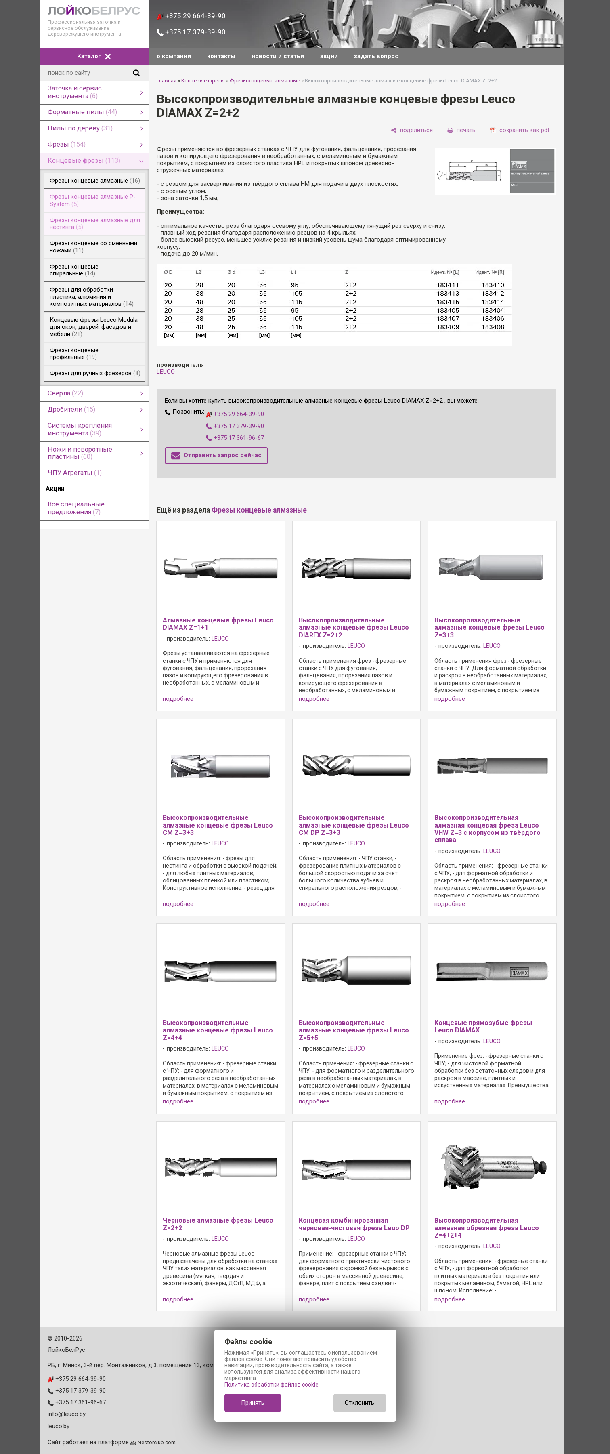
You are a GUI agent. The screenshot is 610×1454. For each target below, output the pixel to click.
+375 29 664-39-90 (191, 16)
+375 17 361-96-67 (235, 437)
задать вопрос (376, 56)
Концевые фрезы (203, 81)
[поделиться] (411, 130)
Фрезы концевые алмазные (265, 81)
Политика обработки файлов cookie (271, 1384)
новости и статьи (278, 56)
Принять (252, 1402)
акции (329, 56)
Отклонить (359, 1402)
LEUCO (166, 371)
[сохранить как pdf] (520, 130)
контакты (221, 56)
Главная (166, 81)
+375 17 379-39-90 (191, 32)
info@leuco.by (67, 1414)
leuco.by (58, 1426)
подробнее (178, 698)
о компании (174, 56)
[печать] (461, 130)
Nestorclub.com (157, 1442)
